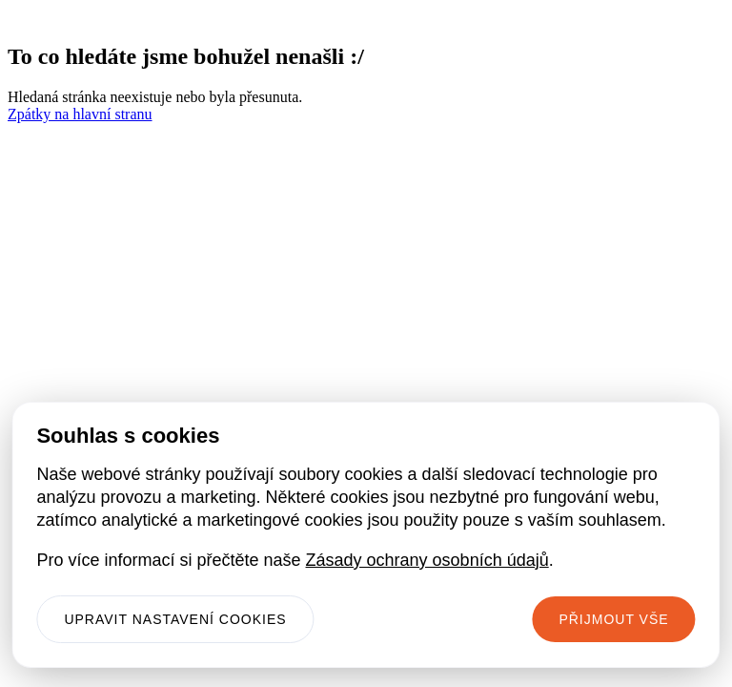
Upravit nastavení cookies (175, 619)
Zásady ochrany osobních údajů (427, 560)
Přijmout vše (613, 619)
